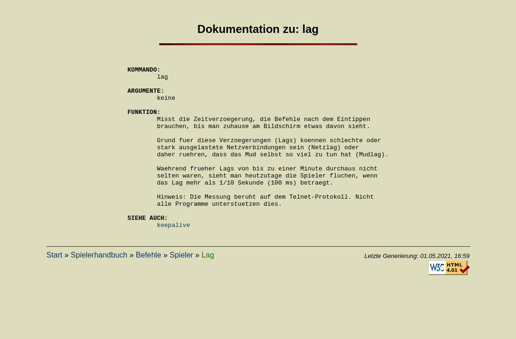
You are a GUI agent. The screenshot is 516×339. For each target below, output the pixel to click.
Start (55, 290)
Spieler (181, 290)
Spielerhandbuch (99, 290)
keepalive (173, 258)
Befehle (148, 290)
